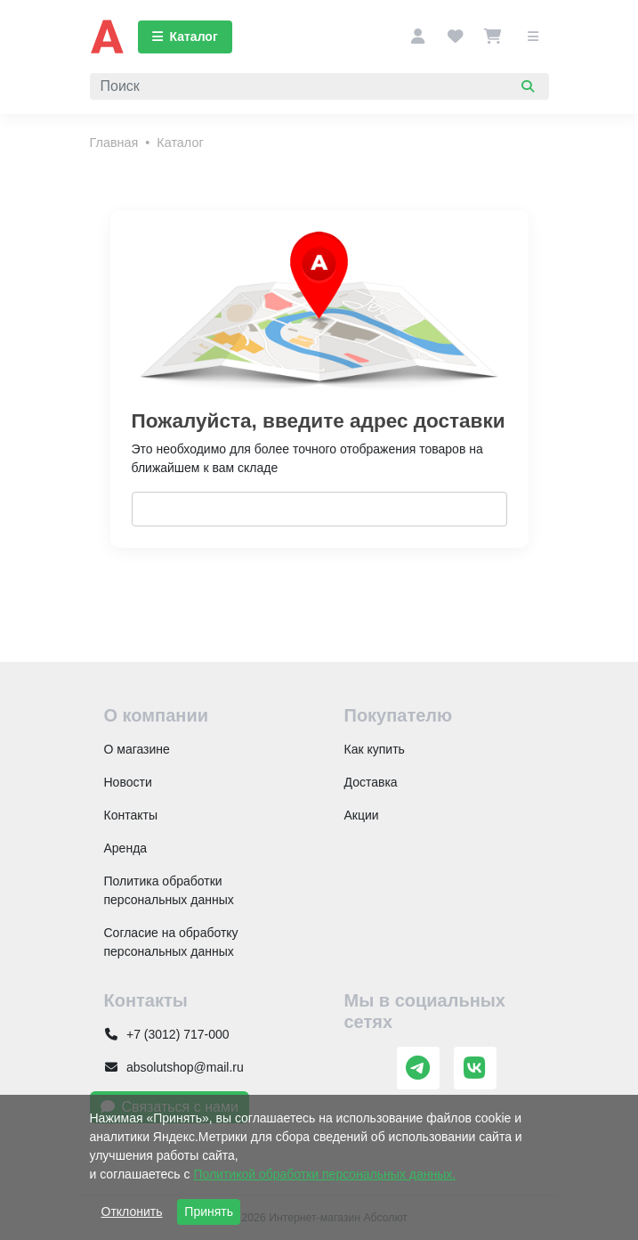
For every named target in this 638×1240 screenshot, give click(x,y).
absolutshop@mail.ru (174, 1067)
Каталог (185, 36)
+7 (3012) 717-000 (167, 1034)
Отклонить (132, 1211)
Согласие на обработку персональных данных (171, 942)
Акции (361, 815)
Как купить (374, 749)
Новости (128, 782)
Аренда (126, 848)
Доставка (371, 782)
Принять (208, 1211)
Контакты (130, 815)
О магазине (137, 749)
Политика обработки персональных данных (169, 890)
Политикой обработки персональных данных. (324, 1174)
